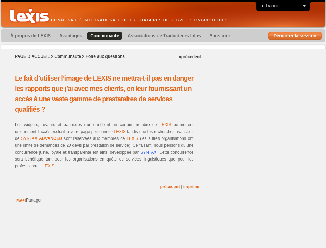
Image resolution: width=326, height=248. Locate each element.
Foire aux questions (105, 56)
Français (270, 6)
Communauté (67, 56)
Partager (34, 200)
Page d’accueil (32, 56)
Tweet (20, 200)
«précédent (190, 56)
